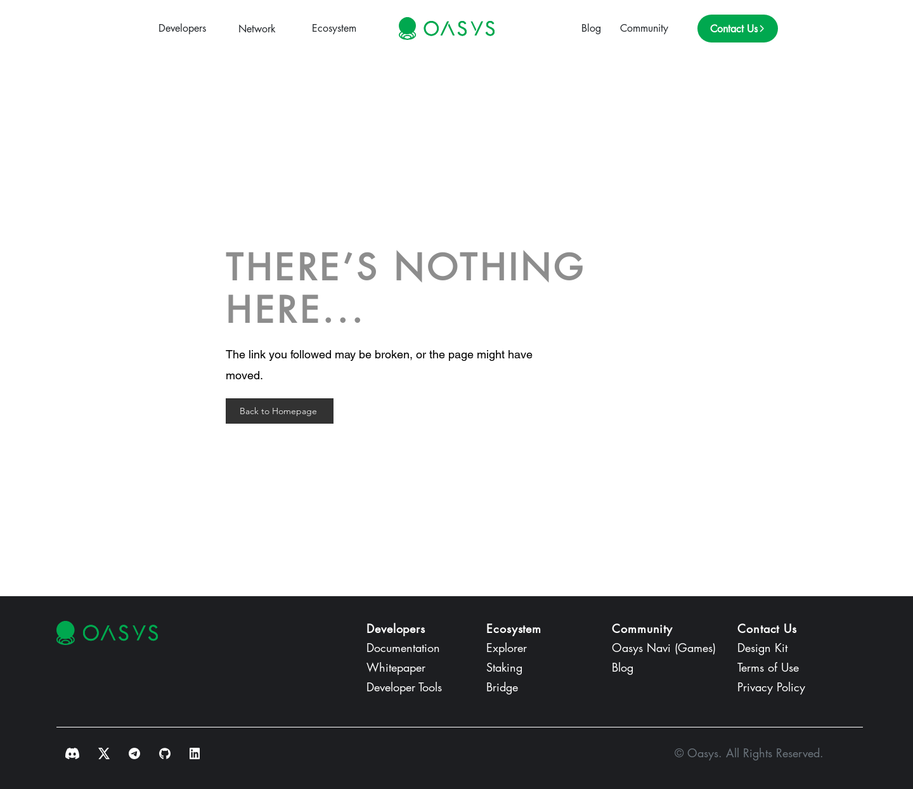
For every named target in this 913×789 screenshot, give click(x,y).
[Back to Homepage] (279, 411)
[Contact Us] (737, 28)
